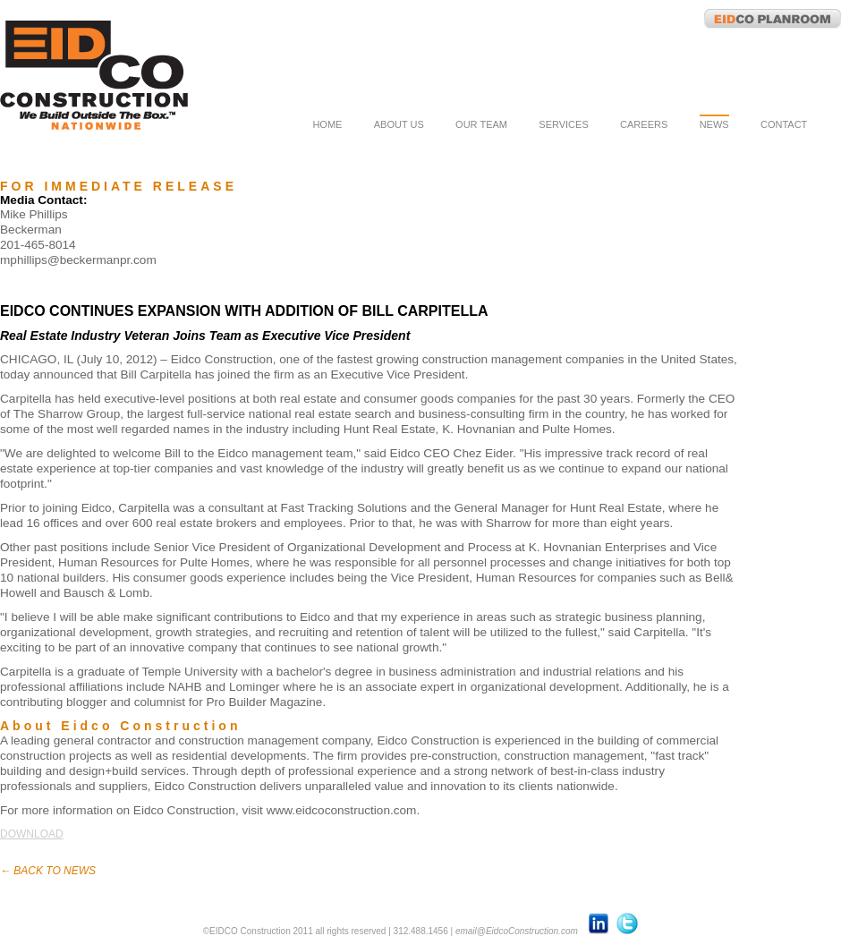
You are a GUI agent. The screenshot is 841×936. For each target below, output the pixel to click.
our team (481, 124)
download (32, 834)
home (327, 124)
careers (643, 124)
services (563, 124)
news (714, 124)
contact (783, 124)
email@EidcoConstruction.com (516, 931)
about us (399, 124)
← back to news (48, 870)
